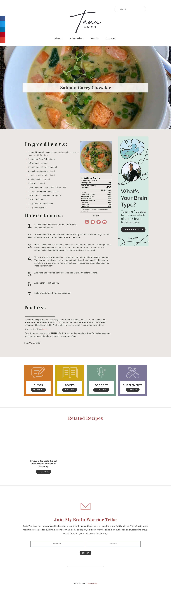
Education (76, 38)
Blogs (38, 385)
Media (95, 38)
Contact (111, 38)
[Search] (99, 563)
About (58, 38)
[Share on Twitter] (98, 222)
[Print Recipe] (104, 222)
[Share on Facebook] (92, 222)
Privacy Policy (92, 583)
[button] (2, 18)
